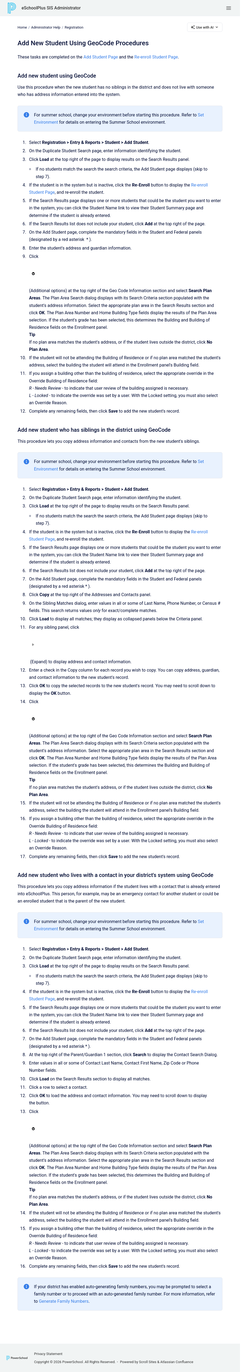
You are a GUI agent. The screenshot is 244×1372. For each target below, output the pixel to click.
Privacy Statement (48, 1354)
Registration (74, 27)
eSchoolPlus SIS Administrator (51, 8)
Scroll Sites (148, 1362)
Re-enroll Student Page (156, 57)
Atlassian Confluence (176, 1362)
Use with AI (205, 27)
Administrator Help (45, 27)
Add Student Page (101, 57)
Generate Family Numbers (63, 1301)
